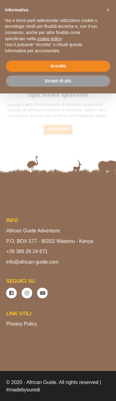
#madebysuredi (23, 389)
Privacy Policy (21, 323)
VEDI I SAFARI (58, 129)
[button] (108, 10)
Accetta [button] (58, 65)
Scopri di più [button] (58, 80)
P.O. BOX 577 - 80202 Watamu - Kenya (49, 241)
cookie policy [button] (49, 38)
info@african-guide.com (32, 262)
